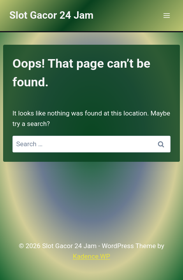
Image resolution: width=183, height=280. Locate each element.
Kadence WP (91, 256)
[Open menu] (166, 15)
